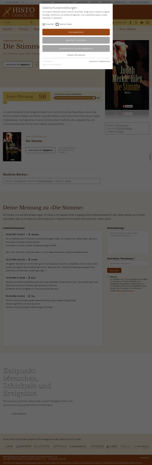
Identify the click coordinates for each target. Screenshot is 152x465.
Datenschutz (105, 61)
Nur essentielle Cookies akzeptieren (76, 48)
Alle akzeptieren (76, 32)
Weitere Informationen (76, 55)
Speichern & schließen (76, 40)
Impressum (93, 61)
